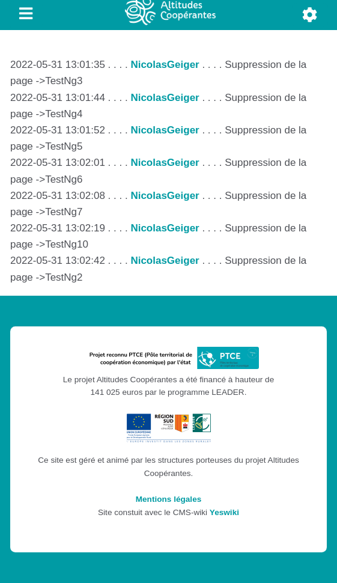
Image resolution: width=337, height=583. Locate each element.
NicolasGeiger (164, 64)
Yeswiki (224, 512)
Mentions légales (169, 499)
